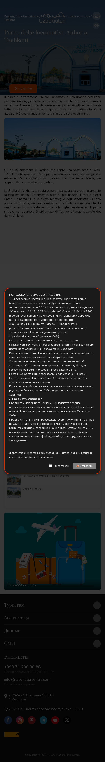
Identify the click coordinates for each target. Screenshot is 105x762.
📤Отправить (84, 465)
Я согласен (62, 466)
